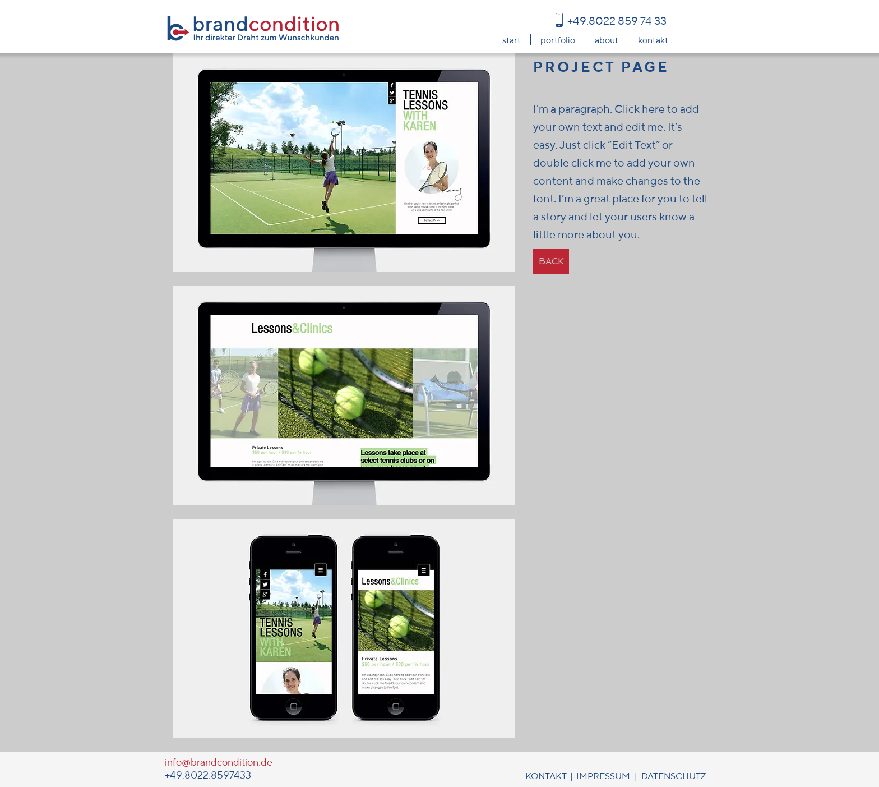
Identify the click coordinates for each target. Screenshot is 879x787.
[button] (344, 162)
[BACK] (551, 261)
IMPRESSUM (603, 776)
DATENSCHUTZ (673, 776)
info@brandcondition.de (218, 762)
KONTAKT (546, 776)
